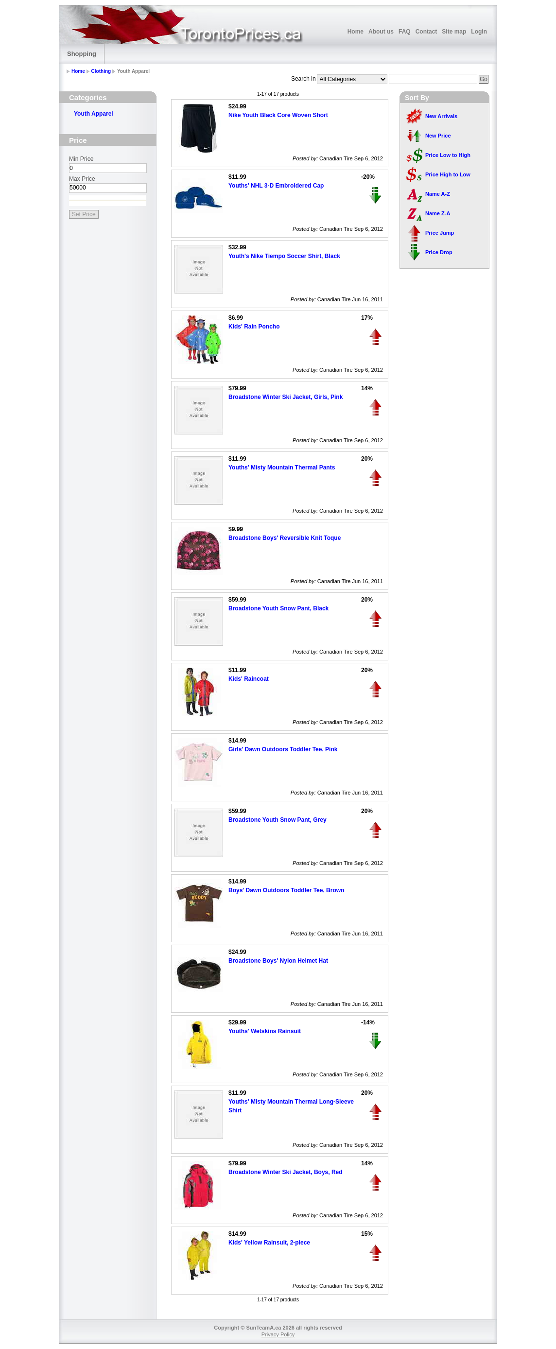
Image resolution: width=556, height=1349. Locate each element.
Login (479, 31)
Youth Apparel (93, 113)
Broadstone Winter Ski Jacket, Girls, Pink (285, 397)
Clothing (101, 71)
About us (381, 31)
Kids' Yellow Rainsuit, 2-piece (269, 1242)
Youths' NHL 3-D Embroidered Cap (276, 185)
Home (356, 31)
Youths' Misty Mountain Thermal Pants (281, 467)
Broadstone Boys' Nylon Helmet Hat (278, 960)
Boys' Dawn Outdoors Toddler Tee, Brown (286, 890)
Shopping (81, 53)
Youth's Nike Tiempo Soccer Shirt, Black (284, 256)
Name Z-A (437, 213)
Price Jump (439, 233)
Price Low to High (447, 155)
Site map (454, 31)
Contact (426, 31)
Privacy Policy (278, 1334)
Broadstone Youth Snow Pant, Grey (277, 819)
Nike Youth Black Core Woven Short (278, 115)
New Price (438, 135)
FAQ (405, 31)
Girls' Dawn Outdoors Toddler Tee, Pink (282, 749)
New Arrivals (441, 116)
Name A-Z (437, 194)
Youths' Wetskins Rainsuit (264, 1031)
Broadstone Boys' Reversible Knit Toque (284, 538)
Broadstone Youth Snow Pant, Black (278, 608)
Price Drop (438, 252)
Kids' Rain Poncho (254, 326)
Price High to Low (447, 174)
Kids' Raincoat (248, 678)
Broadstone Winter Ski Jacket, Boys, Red (285, 1172)
